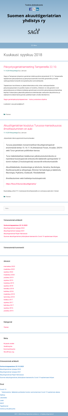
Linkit (2, 400)
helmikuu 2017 (9, 305)
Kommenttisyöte (9, 349)
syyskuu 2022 (8, 272)
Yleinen (8, 114)
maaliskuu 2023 (9, 269)
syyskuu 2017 (8, 302)
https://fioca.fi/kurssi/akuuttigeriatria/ (21, 184)
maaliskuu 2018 (9, 294)
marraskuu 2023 (9, 266)
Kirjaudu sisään (9, 343)
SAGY (2, 403)
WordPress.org (9, 352)
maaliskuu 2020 (9, 275)
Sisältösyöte (8, 346)
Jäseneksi (3, 398)
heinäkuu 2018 (9, 288)
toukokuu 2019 (9, 283)
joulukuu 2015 (8, 311)
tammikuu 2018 (9, 297)
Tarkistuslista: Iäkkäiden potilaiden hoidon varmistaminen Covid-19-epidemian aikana (31, 392)
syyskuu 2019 (8, 280)
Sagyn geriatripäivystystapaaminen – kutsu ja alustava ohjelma (25, 99)
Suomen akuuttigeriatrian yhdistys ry (34, 18)
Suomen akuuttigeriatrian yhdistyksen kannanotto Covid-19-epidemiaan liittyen (31, 236)
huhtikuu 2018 (8, 291)
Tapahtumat (4, 406)
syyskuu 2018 (8, 286)
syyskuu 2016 (8, 308)
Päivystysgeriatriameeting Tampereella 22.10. (30, 66)
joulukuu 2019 (8, 277)
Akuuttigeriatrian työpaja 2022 (14, 228)
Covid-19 (3, 389)
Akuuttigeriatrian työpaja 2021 (14, 231)
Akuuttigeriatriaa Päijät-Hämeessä (15, 233)
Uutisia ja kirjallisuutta (7, 409)
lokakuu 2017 (8, 300)
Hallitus (2, 395)
